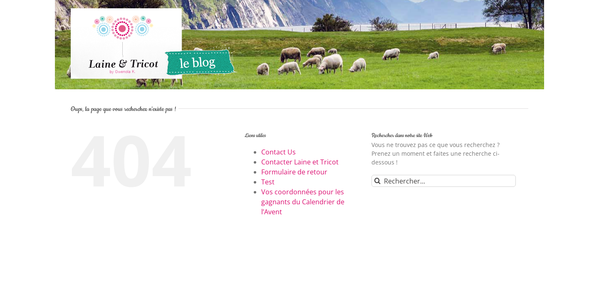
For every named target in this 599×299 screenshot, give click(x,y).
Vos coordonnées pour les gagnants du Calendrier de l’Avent (302, 201)
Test (268, 181)
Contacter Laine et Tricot (300, 162)
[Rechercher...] (443, 181)
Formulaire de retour (294, 171)
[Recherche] (377, 181)
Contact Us (278, 152)
